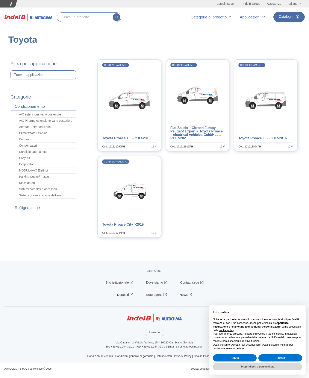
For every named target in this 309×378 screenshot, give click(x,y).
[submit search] (116, 17)
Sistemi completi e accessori (38, 189)
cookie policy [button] (226, 330)
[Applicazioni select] (43, 74)
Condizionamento (30, 106)
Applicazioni (252, 17)
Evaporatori (27, 164)
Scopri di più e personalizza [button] (257, 366)
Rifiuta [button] (235, 357)
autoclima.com (226, 3)
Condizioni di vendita (100, 356)
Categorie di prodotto (211, 17)
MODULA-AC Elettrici (33, 170)
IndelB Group (252, 3)
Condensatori (28, 145)
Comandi (25, 139)
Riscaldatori (27, 183)
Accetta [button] (280, 357)
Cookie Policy (202, 356)
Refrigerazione (27, 208)
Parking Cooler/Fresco (34, 176)
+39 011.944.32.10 (122, 346)
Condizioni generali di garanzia (134, 356)
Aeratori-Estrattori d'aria (35, 127)
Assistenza (274, 3)
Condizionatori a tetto (33, 151)
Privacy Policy (182, 356)
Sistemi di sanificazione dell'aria (40, 195)
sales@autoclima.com (189, 346)
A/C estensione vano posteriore (40, 114)
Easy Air (24, 158)
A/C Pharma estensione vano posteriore (45, 120)
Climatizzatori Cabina (33, 133)
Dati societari (164, 356)
